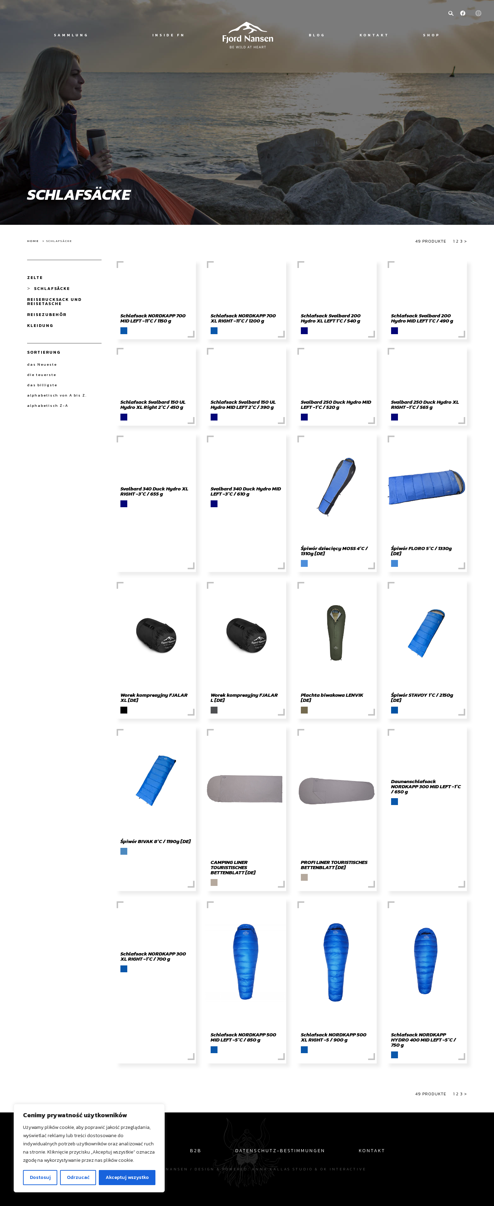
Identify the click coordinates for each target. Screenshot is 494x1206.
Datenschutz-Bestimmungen (280, 1150)
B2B (196, 1150)
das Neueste (42, 364)
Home (33, 241)
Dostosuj (40, 1177)
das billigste (42, 385)
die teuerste (41, 374)
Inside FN (168, 35)
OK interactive (343, 1169)
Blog (317, 35)
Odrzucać (78, 1177)
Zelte (35, 278)
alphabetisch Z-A (47, 405)
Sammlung (71, 35)
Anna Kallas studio (282, 1169)
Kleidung (40, 326)
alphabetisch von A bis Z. (57, 395)
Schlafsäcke (52, 289)
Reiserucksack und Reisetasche (54, 301)
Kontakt (374, 35)
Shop (431, 35)
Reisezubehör (47, 315)
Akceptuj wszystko (127, 1177)
